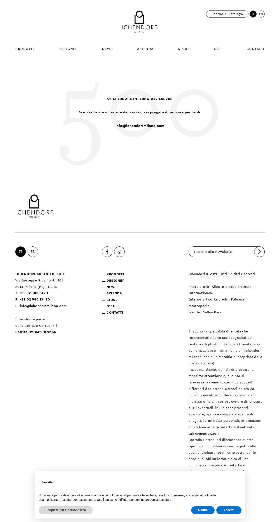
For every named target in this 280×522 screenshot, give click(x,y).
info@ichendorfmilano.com (140, 126)
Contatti (256, 49)
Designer (68, 49)
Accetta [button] (228, 510)
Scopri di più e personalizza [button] (66, 510)
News (107, 49)
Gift (218, 49)
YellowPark (212, 312)
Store (184, 49)
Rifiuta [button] (203, 510)
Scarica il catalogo (227, 14)
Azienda (145, 49)
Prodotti (24, 49)
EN (261, 14)
